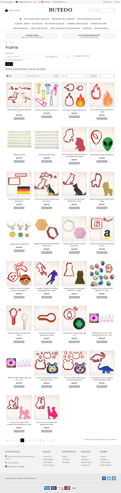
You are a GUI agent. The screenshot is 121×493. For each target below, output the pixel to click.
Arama (11, 42)
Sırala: (56, 76)
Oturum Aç (107, 2)
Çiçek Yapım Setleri (39, 28)
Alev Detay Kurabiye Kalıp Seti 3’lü (74, 110)
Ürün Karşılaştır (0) (33, 76)
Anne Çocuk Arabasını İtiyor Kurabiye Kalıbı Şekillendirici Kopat (19, 423)
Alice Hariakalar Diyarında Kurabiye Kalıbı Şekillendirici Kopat (74, 155)
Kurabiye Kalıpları (98, 24)
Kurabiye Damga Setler (77, 24)
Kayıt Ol (117, 2)
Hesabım (103, 456)
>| (52, 440)
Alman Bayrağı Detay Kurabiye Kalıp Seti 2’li (19, 200)
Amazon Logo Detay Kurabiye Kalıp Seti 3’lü (102, 245)
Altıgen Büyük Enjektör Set (19, 244)
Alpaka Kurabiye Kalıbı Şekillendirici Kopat (102, 200)
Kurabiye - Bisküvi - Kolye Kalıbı (28, 24)
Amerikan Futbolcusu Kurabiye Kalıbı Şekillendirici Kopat (47, 289)
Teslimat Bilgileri (48, 459)
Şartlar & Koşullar (48, 465)
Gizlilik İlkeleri (47, 462)
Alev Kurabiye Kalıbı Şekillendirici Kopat (102, 111)
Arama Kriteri (9, 53)
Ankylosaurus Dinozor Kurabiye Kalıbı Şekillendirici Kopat (102, 379)
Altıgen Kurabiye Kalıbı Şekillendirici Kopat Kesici (46, 245)
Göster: (94, 76)
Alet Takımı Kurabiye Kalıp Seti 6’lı (47, 110)
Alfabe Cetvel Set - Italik (47, 155)
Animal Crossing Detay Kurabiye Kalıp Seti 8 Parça (46, 379)
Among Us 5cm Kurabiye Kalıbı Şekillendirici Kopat (102, 289)
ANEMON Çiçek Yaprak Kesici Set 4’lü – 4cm (19, 379)
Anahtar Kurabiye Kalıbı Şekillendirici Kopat (47, 334)
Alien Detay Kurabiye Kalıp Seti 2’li (102, 155)
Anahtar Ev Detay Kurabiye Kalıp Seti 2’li (19, 334)
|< (7, 440)
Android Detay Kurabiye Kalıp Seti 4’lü (74, 334)
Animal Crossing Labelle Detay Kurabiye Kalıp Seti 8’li (74, 379)
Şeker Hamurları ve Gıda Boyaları (65, 28)
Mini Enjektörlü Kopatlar (63, 19)
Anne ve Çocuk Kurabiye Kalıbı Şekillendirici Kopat (46, 423)
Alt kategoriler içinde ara (81, 56)
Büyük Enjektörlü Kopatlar (36, 19)
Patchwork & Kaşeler (54, 24)
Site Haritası (66, 462)
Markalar (84, 456)
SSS (35, 2)
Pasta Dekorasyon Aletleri (89, 19)
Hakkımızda (47, 456)
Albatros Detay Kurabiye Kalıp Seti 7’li (19, 111)
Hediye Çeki (85, 459)
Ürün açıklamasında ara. (14, 60)
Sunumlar (87, 28)
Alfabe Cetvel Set (19, 155)
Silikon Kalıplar (101, 28)
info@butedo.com (23, 2)
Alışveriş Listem (105, 462)
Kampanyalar (85, 465)
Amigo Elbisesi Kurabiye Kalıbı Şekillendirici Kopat (74, 289)
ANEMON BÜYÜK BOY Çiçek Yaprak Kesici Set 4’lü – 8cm (102, 334)
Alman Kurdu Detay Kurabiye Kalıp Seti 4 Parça (47, 200)
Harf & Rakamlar (20, 28)
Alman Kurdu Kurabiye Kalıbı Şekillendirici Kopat (74, 200)
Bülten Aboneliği (105, 465)
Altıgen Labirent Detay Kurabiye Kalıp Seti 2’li (74, 245)
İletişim (22, 466)
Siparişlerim (104, 459)
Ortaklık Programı (86, 462)
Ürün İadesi (66, 459)
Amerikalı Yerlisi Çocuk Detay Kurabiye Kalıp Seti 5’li (19, 289)
